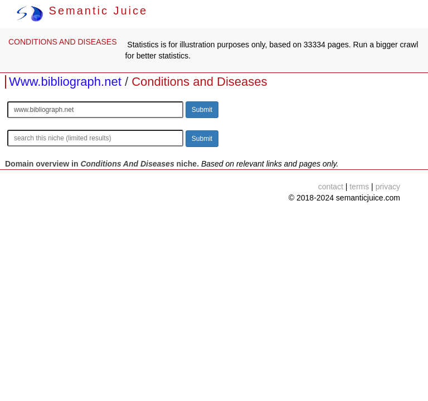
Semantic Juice (82, 10)
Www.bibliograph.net (65, 82)
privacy (388, 186)
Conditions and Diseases (199, 82)
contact (330, 186)
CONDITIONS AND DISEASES (62, 41)
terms (359, 186)
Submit (202, 110)
